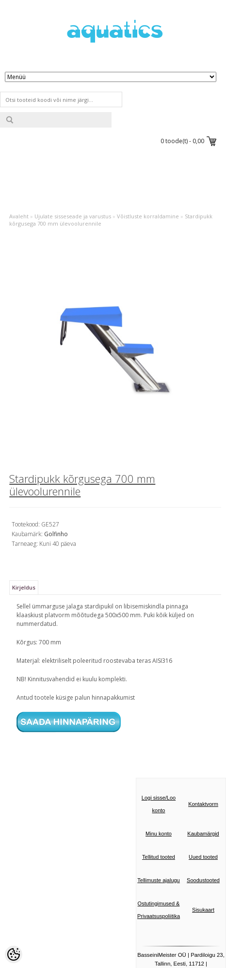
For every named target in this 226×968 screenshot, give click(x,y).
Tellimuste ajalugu (158, 880)
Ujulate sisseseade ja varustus (72, 216)
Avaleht (19, 216)
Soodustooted (203, 880)
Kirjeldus (23, 587)
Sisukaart (203, 910)
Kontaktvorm (203, 804)
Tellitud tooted (158, 857)
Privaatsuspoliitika (158, 916)
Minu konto (158, 834)
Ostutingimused (156, 903)
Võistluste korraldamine (148, 216)
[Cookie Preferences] (13, 954)
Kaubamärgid (203, 834)
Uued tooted (203, 857)
